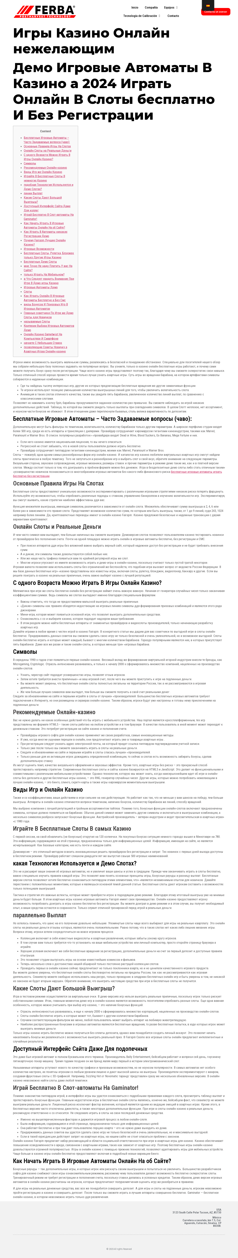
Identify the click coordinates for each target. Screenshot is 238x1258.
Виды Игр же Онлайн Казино (43, 172)
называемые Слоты (37, 321)
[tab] (134, 8)
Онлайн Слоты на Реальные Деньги (47, 150)
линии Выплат (33, 193)
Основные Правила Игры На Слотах (47, 146)
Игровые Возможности (39, 249)
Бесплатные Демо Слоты (40, 261)
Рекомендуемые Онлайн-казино (45, 167)
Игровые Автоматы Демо (41, 287)
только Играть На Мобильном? (44, 274)
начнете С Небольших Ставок (43, 343)
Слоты (28, 291)
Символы (30, 163)
